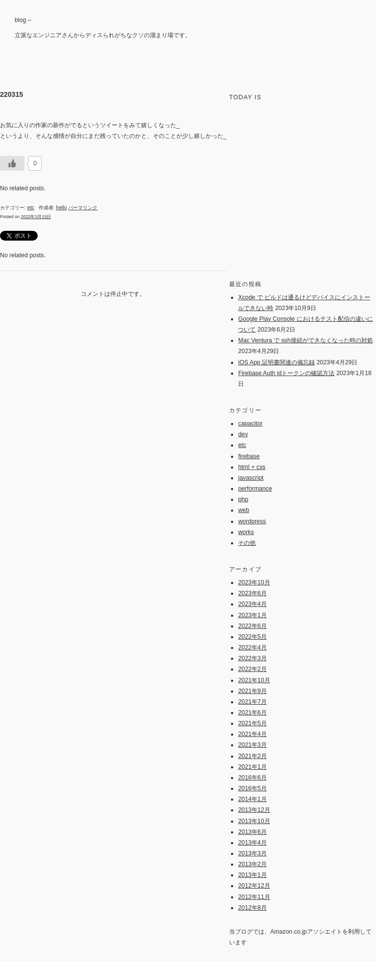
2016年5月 (252, 788)
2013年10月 (254, 821)
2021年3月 (252, 744)
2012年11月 (254, 897)
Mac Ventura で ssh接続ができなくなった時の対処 (305, 340)
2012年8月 (252, 907)
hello (61, 207)
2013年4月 (252, 842)
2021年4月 (252, 734)
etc (30, 207)
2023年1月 (252, 615)
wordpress (252, 521)
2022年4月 (252, 647)
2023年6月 (252, 593)
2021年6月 (252, 712)
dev (243, 434)
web (243, 510)
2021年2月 (252, 756)
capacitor (250, 423)
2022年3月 (252, 658)
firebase (248, 456)
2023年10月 (254, 582)
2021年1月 (252, 766)
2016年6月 (252, 777)
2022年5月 (252, 636)
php (243, 499)
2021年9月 (252, 691)
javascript (250, 477)
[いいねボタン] (12, 163)
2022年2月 (252, 669)
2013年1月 (252, 875)
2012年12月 (254, 885)
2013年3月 (252, 853)
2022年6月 (252, 626)
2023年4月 (252, 604)
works (246, 532)
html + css (251, 467)
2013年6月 (252, 831)
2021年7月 (252, 701)
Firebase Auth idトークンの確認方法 (286, 373)
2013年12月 (254, 809)
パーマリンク (82, 207)
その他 (247, 542)
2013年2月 (252, 864)
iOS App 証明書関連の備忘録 (276, 362)
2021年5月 (252, 723)
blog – (23, 20)
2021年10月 (254, 680)
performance (255, 488)
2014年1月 (252, 799)
